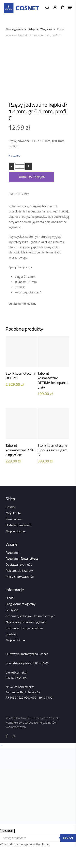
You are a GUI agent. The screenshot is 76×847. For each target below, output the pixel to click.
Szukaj (68, 838)
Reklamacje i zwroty (19, 570)
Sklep (31, 29)
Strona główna (14, 29)
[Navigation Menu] (70, 7)
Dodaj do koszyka (31, 177)
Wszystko (46, 29)
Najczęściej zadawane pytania (26, 622)
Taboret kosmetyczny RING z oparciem (20, 450)
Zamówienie (14, 519)
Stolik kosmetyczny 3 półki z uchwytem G (52, 450)
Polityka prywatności (20, 576)
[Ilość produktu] (20, 166)
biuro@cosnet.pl (16, 672)
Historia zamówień (18, 525)
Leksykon (12, 610)
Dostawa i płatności (19, 564)
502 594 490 (19, 678)
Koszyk (10, 507)
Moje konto (13, 513)
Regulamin (13, 552)
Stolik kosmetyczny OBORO (20, 376)
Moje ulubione (15, 531)
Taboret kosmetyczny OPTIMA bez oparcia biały (52, 380)
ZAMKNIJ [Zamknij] (7, 831)
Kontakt (11, 634)
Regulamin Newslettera (22, 558)
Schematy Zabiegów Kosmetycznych (30, 616)
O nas (9, 598)
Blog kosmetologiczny (20, 604)
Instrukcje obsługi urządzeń (24, 628)
